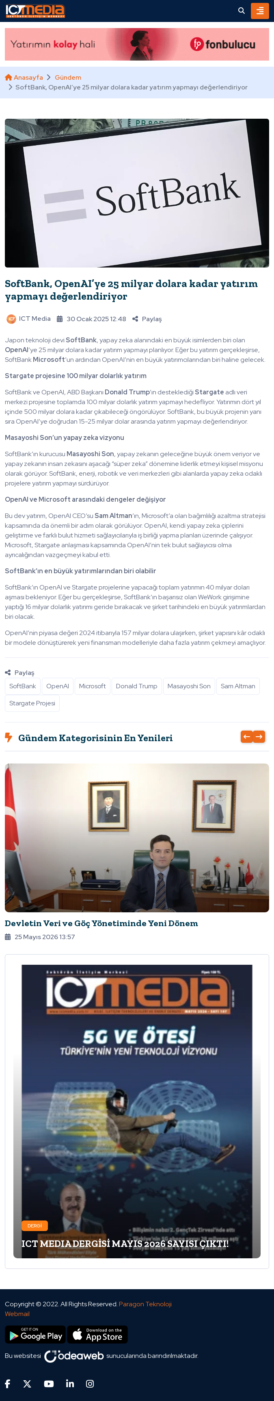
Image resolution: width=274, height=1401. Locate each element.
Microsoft (92, 686)
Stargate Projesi (32, 703)
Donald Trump (136, 686)
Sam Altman (238, 686)
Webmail (17, 1314)
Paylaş (147, 319)
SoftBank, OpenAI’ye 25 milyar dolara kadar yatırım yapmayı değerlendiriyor (131, 289)
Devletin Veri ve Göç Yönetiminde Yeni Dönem (101, 923)
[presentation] (247, 737)
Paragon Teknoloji (145, 1304)
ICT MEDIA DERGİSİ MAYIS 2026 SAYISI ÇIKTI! (125, 1243)
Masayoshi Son (189, 686)
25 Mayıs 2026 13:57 (40, 937)
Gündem (68, 77)
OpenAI (57, 686)
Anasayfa (24, 77)
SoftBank (22, 686)
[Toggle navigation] (260, 11)
